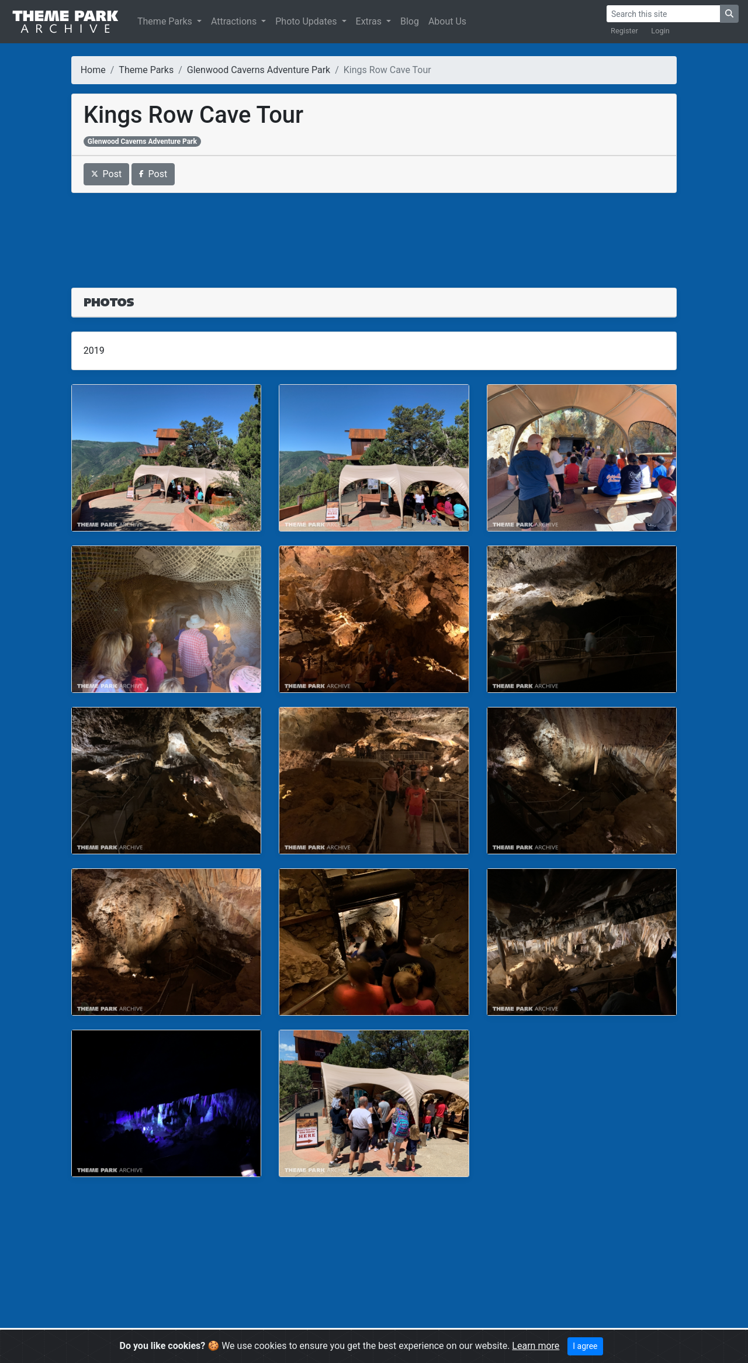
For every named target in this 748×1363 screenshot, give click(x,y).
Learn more (535, 1345)
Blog (409, 21)
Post (106, 174)
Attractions (235, 21)
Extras (370, 21)
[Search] (663, 14)
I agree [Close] (585, 1346)
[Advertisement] (374, 233)
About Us (447, 21)
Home (93, 69)
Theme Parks (166, 21)
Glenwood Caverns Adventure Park (258, 69)
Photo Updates (307, 21)
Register (624, 30)
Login (660, 30)
